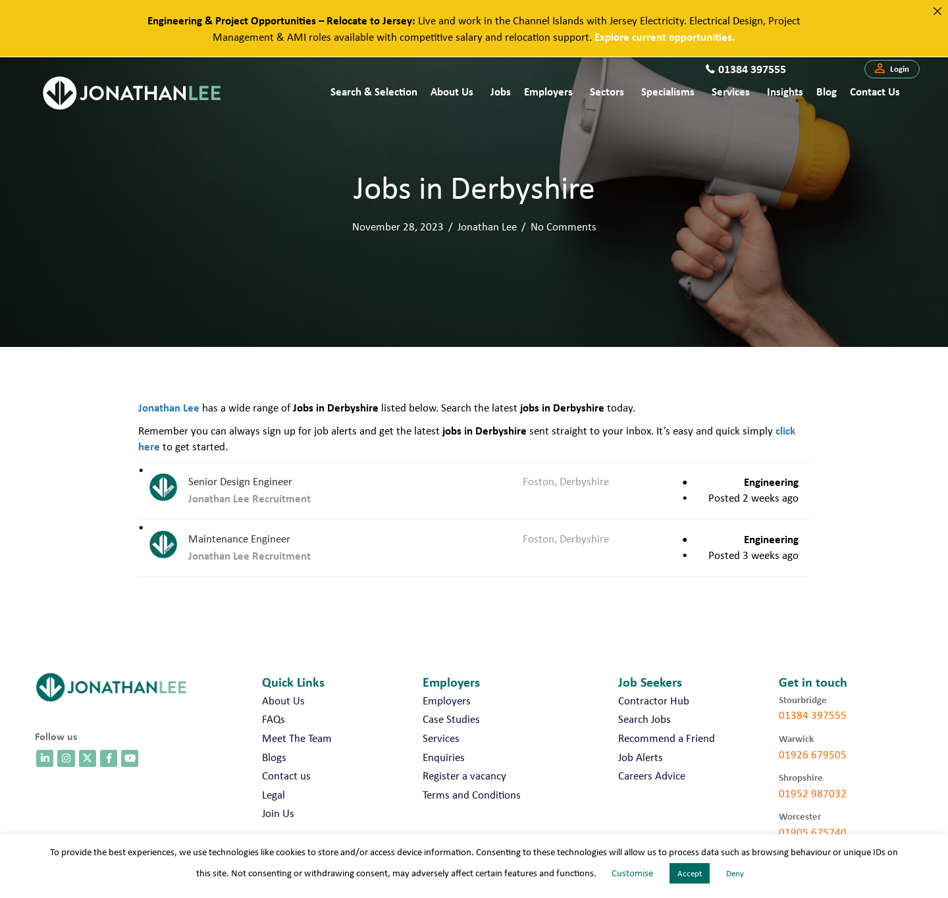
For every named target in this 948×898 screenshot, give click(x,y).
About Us (452, 91)
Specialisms (668, 91)
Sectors (607, 91)
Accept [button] (689, 873)
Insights (785, 91)
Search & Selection (373, 91)
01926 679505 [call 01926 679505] (813, 754)
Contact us (875, 91)
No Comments (563, 226)
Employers (548, 91)
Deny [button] (735, 873)
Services (731, 91)
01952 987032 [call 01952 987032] (813, 793)
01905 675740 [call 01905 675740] (813, 832)
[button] (892, 69)
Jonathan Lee (487, 226)
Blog (826, 91)
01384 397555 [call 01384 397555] (813, 715)
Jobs (500, 91)
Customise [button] (632, 873)
